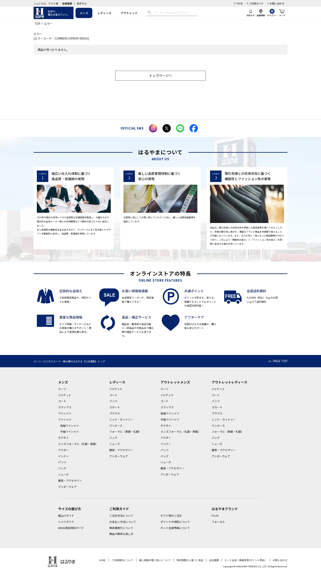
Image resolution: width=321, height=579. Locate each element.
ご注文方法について (121, 516)
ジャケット (64, 395)
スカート (114, 408)
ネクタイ (63, 438)
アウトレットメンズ (175, 382)
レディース (104, 13)
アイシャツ (64, 414)
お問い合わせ (277, 3)
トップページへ (160, 75)
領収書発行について (121, 528)
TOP (38, 24)
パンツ (62, 463)
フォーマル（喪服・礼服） (125, 432)
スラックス (64, 408)
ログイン (82, 3)
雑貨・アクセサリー (70, 481)
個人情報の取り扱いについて (155, 560)
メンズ (84, 13)
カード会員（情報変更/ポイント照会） (245, 560)
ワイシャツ (64, 420)
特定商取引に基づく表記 (189, 560)
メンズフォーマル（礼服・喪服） (78, 444)
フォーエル (218, 522)
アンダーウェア (67, 487)
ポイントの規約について (175, 522)
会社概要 (214, 560)
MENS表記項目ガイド (71, 528)
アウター (63, 450)
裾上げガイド (66, 516)
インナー (63, 456)
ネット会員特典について (175, 528)
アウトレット (129, 13)
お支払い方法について (122, 522)
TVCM (239, 3)
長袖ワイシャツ (69, 426)
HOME (102, 560)
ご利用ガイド (256, 3)
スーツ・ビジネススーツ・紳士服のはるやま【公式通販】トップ (69, 361)
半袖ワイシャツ (69, 432)
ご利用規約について (122, 560)
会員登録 (67, 3)
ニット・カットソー (121, 420)
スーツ (62, 389)
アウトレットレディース (229, 382)
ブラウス (114, 414)
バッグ (62, 469)
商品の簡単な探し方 (121, 534)
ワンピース (115, 426)
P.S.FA (215, 516)
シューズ (63, 475)
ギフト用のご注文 (171, 516)
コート (62, 402)
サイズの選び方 (69, 509)
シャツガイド (66, 522)
